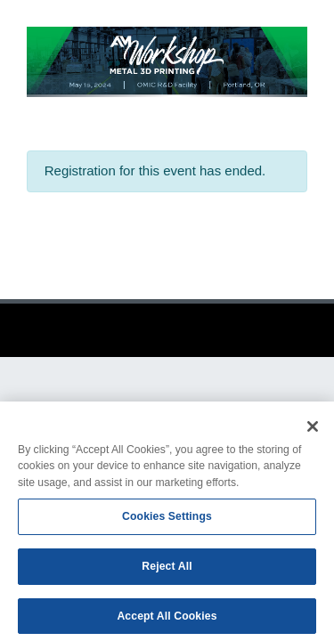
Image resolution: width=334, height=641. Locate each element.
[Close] (312, 430)
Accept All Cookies (166, 619)
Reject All (166, 570)
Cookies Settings (167, 521)
